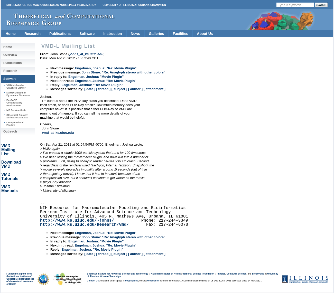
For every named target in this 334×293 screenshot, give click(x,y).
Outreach (10, 131)
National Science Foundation (198, 273)
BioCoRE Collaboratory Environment (14, 103)
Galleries (156, 34)
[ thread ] (103, 89)
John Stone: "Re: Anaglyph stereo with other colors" (123, 72)
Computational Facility (15, 123)
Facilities (180, 34)
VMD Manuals (9, 189)
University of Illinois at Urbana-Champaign (134, 5)
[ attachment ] (154, 89)
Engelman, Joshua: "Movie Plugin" (96, 77)
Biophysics (258, 273)
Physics (221, 273)
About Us (205, 34)
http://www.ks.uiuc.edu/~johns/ (77, 220)
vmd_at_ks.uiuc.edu (58, 133)
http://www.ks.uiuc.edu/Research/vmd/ (84, 225)
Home (11, 34)
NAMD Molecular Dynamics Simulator (18, 94)
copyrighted (131, 280)
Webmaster (153, 280)
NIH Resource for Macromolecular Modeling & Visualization (51, 5)
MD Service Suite (16, 110)
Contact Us (93, 280)
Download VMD (11, 164)
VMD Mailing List (8, 150)
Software (87, 34)
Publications (60, 34)
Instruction (112, 34)
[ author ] (135, 89)
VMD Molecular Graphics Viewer (15, 86)
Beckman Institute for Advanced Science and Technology (117, 273)
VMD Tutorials (9, 176)
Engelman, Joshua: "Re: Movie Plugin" (105, 68)
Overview (10, 55)
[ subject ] (119, 89)
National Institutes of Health (166, 273)
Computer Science (236, 273)
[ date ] (89, 89)
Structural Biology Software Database (17, 116)
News (135, 34)
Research (32, 34)
